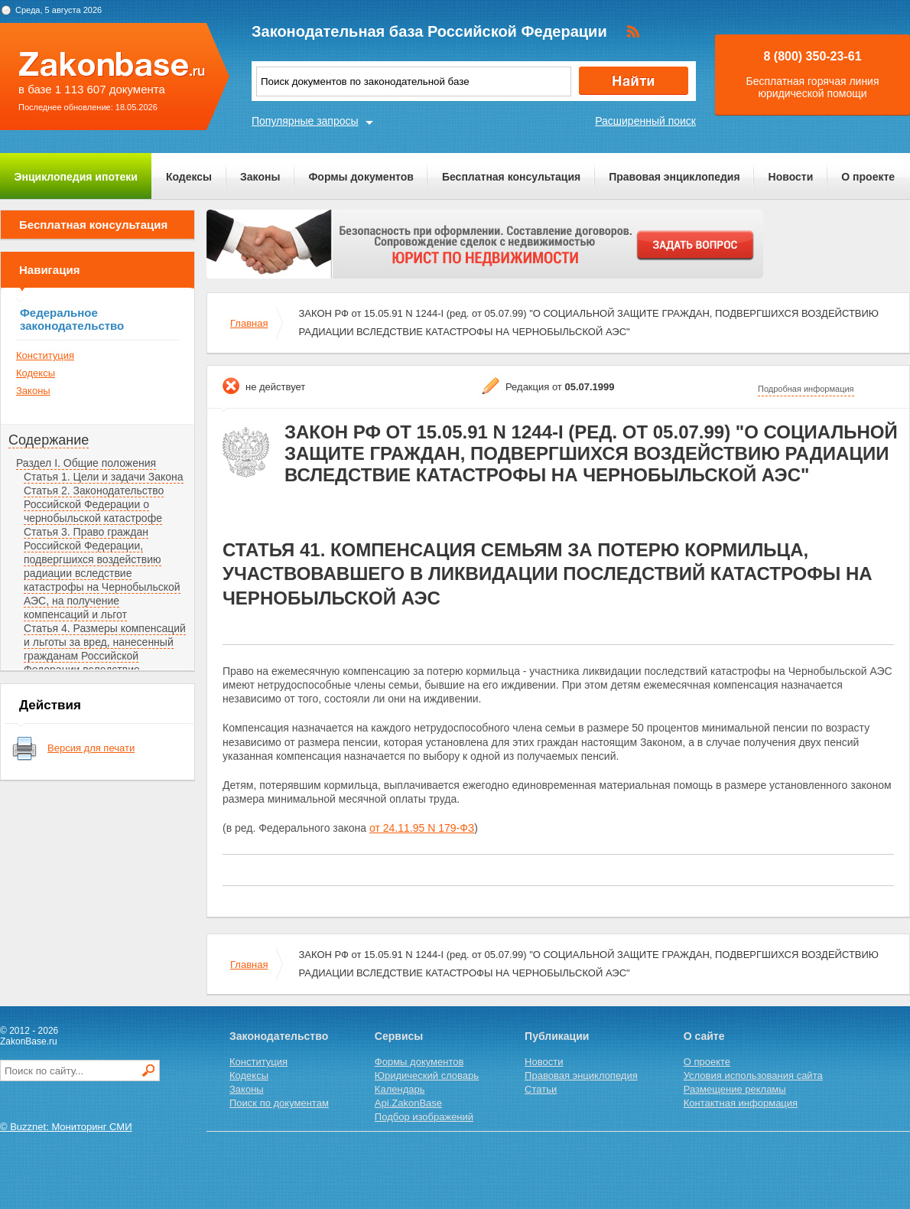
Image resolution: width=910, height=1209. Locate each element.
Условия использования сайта (753, 1075)
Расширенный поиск (645, 121)
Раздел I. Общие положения (86, 463)
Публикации (557, 1036)
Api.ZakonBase (408, 1103)
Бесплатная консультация (511, 177)
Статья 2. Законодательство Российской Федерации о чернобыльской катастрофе (94, 504)
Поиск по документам (279, 1103)
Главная (249, 323)
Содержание (48, 440)
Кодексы (189, 177)
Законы (260, 177)
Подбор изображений (424, 1117)
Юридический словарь (427, 1075)
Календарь (400, 1089)
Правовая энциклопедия (674, 177)
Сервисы (399, 1036)
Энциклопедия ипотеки (76, 177)
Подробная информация (806, 388)
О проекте (868, 177)
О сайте (704, 1036)
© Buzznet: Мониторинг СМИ (66, 1126)
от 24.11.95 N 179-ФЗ (421, 828)
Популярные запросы (305, 121)
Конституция (45, 355)
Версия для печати (91, 748)
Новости (791, 177)
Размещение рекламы (735, 1089)
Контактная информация (741, 1103)
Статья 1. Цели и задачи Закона (104, 477)
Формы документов (361, 177)
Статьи (541, 1089)
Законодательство (278, 1036)
